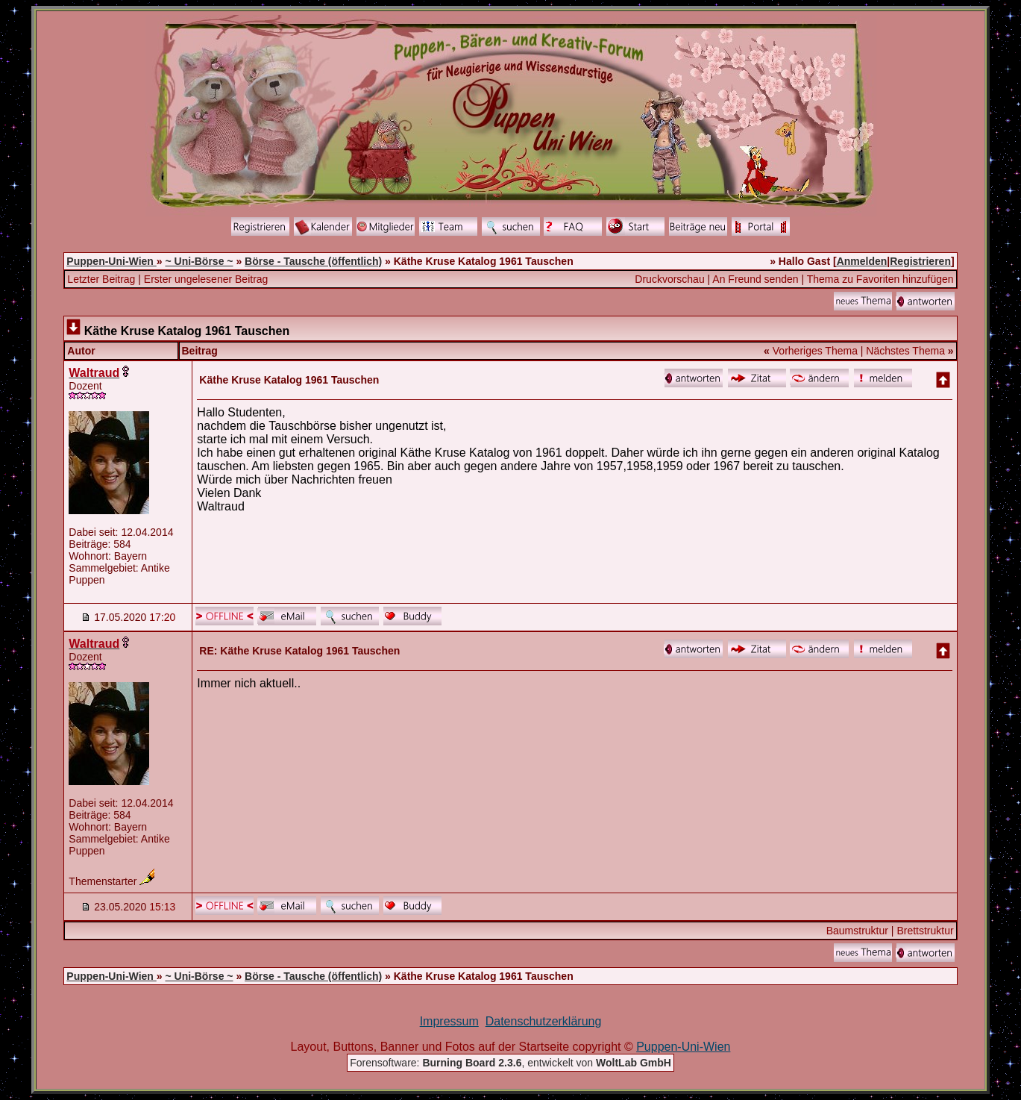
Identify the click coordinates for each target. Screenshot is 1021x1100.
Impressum (449, 1021)
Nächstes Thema (905, 351)
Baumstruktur (857, 931)
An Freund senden (755, 279)
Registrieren (920, 261)
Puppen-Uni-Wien (111, 261)
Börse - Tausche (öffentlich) (313, 261)
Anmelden (862, 261)
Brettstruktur (924, 931)
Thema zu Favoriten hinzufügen (880, 279)
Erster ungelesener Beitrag (206, 279)
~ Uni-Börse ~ (199, 261)
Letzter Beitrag (101, 279)
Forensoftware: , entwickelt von (510, 1063)
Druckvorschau (669, 279)
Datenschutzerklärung (544, 1021)
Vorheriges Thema (815, 351)
